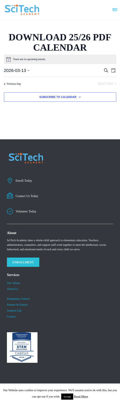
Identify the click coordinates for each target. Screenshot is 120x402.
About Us (12, 288)
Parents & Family (17, 304)
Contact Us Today (27, 196)
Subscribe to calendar (57, 97)
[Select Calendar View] (113, 70)
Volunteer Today (26, 211)
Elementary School (18, 298)
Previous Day (12, 84)
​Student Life (14, 310)
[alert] (29, 59)
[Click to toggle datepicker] (17, 70)
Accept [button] (67, 396)
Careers (11, 316)
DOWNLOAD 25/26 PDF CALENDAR (60, 42)
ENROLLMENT (23, 262)
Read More (81, 396)
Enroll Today (24, 180)
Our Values (13, 283)
